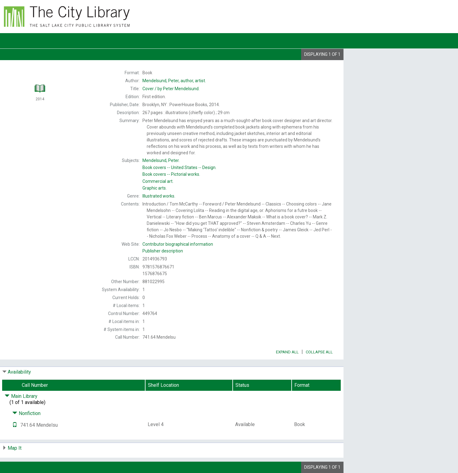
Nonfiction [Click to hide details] (26, 413)
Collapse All (319, 352)
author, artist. (174, 80)
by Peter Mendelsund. (171, 88)
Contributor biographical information (177, 244)
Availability (19, 372)
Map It (14, 448)
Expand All (287, 352)
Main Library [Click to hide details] (21, 396)
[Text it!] (14, 425)
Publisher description (162, 250)
